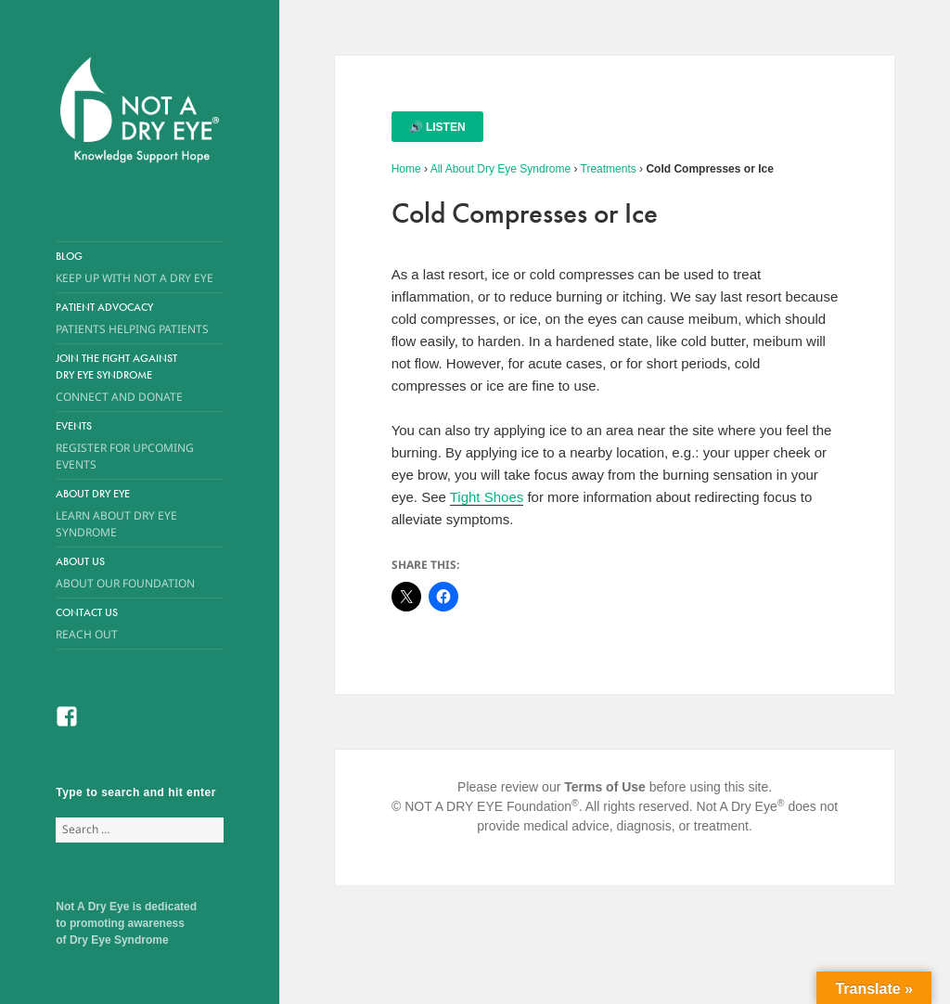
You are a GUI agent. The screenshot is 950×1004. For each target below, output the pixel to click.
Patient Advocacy (140, 319)
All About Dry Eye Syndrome (500, 168)
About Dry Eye (126, 513)
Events (140, 445)
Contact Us (140, 624)
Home (406, 168)
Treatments (608, 168)
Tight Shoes (487, 497)
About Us (126, 573)
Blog (140, 268)
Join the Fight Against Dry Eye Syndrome (126, 378)
